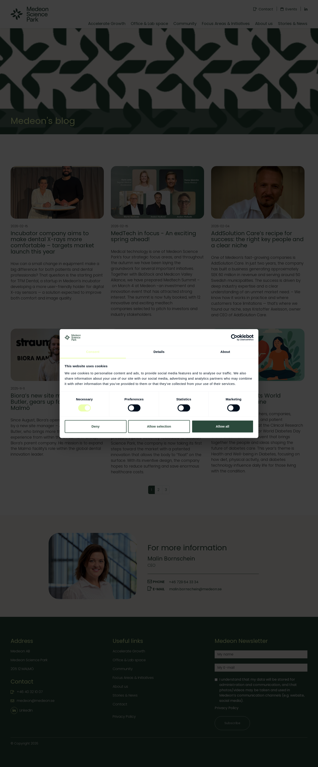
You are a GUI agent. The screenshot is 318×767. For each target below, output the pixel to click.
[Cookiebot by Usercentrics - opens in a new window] (234, 337)
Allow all (222, 426)
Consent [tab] (93, 352)
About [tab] (225, 352)
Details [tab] (159, 352)
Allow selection (159, 426)
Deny (95, 426)
